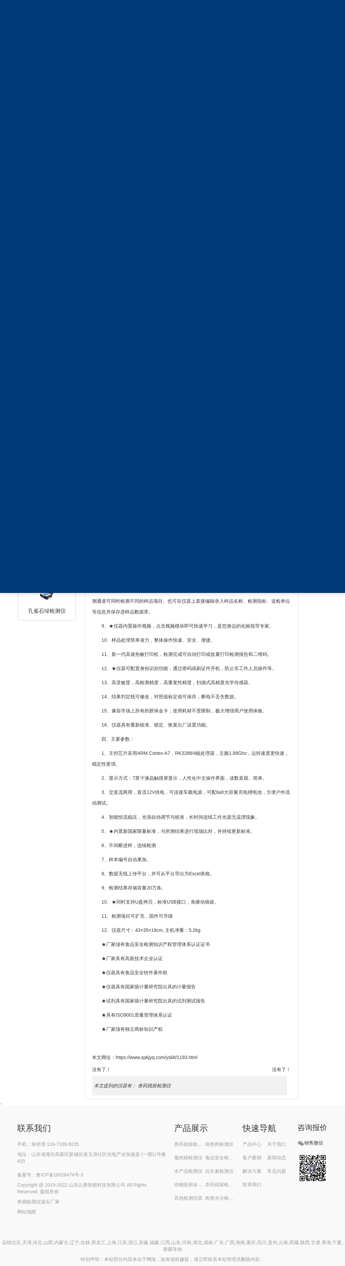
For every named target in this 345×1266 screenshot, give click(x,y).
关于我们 (276, 1144)
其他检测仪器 (188, 1198)
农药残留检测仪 (220, 1184)
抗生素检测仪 (219, 1171)
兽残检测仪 (29, 1201)
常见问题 (276, 1171)
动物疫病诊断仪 (189, 1184)
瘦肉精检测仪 (188, 1157)
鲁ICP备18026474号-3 (59, 1174)
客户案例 (252, 1157)
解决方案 (252, 1171)
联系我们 (252, 1184)
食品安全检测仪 (220, 1157)
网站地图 (27, 1212)
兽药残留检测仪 (154, 1085)
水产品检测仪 (188, 1171)
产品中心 (252, 1144)
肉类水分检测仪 (220, 1198)
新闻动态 (276, 1157)
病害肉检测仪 (219, 1144)
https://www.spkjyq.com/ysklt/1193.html (156, 1057)
